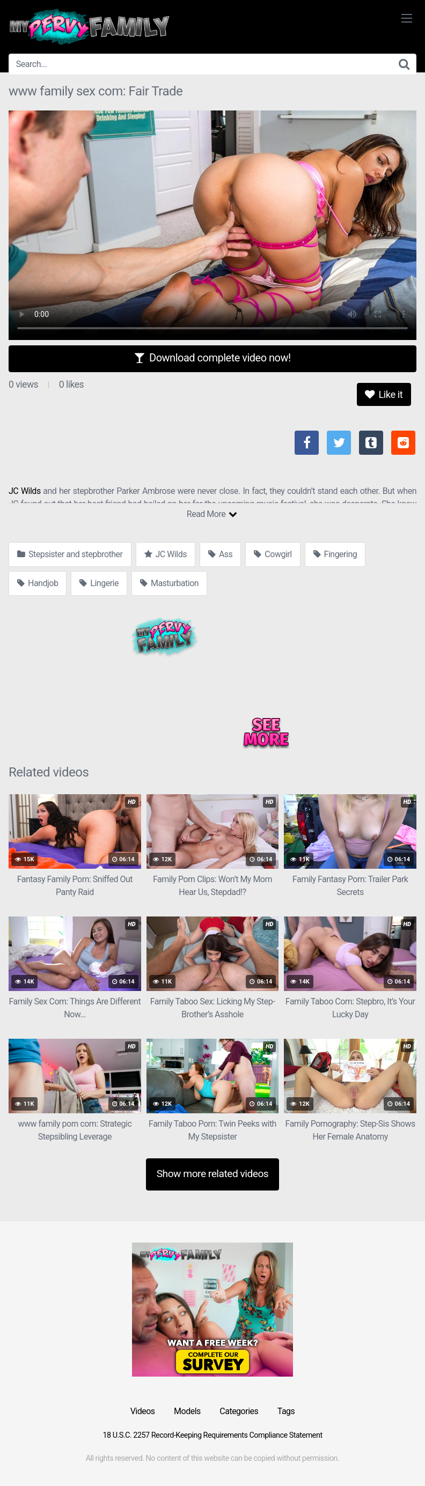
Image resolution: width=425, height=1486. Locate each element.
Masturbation (169, 583)
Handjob (37, 583)
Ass (220, 554)
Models (187, 1411)
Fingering (335, 554)
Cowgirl (272, 554)
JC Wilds (25, 491)
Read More (212, 514)
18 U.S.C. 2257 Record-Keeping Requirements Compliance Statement (212, 1435)
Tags (286, 1411)
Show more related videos (213, 1173)
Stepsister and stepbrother (70, 554)
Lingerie (99, 583)
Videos (142, 1411)
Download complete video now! (212, 357)
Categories (238, 1411)
